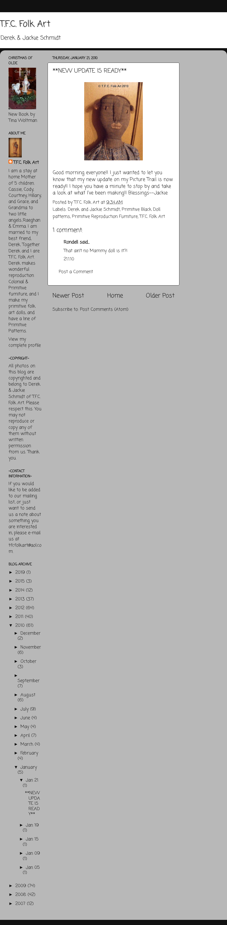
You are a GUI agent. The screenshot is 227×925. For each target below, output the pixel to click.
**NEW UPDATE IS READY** (32, 803)
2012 (20, 608)
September (29, 680)
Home (115, 295)
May (26, 726)
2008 (21, 894)
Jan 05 (33, 867)
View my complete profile (25, 342)
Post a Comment (76, 271)
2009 (21, 885)
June (26, 718)
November (31, 647)
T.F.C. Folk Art (25, 24)
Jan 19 (32, 825)
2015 (20, 581)
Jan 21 (32, 780)
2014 (20, 590)
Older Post (160, 295)
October (28, 661)
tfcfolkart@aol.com (25, 548)
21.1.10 (69, 259)
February (29, 753)
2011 (20, 616)
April (26, 735)
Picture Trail (143, 179)
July (25, 709)
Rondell (71, 242)
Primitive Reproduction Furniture (105, 216)
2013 (20, 599)
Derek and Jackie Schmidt (94, 209)
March (28, 744)
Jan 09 (33, 853)
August (28, 695)
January (29, 767)
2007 (21, 903)
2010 (20, 625)
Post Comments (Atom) (104, 309)
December (31, 633)
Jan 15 (32, 839)
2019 (20, 572)
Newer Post (68, 295)
